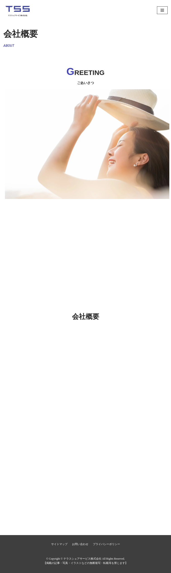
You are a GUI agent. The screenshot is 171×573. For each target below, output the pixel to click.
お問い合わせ (80, 544)
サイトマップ (59, 544)
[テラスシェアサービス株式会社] (26, 10)
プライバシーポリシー (106, 544)
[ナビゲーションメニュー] (162, 10)
